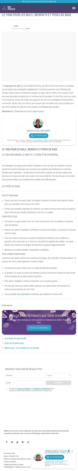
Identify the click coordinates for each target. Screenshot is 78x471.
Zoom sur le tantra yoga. (14, 343)
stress (69, 165)
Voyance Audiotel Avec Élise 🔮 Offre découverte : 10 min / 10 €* (57, 452)
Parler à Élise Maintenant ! (39, 131)
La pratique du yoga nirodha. (15, 338)
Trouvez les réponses (39, 328)
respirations (25, 294)
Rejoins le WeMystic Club (11, 456)
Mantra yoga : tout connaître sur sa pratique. (21, 348)
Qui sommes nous (9, 453)
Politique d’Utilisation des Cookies (13, 464)
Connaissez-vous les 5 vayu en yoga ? (29, 111)
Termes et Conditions (10, 462)
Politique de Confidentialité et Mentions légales (17, 459)
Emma (16, 26)
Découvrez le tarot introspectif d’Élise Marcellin (39, 2)
